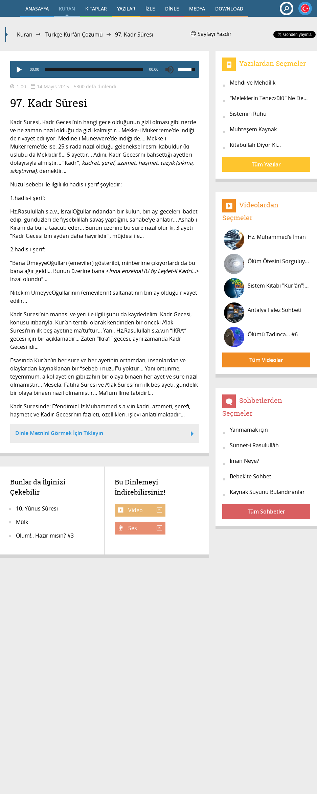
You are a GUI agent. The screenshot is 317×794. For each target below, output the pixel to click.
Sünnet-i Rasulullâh (254, 445)
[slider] (94, 69)
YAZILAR (126, 8)
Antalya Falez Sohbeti (262, 312)
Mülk (22, 522)
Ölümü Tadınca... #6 (261, 337)
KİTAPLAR (96, 8)
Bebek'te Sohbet (250, 476)
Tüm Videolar (266, 360)
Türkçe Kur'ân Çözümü (74, 34)
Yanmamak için (249, 429)
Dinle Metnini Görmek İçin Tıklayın (104, 434)
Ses (144, 528)
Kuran (24, 34)
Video (144, 510)
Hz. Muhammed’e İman (265, 239)
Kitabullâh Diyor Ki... (255, 145)
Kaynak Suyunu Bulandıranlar (267, 492)
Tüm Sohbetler (266, 511)
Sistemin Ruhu (248, 113)
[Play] (18, 69)
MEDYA (197, 8)
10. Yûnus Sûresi (37, 508)
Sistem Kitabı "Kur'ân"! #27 (267, 288)
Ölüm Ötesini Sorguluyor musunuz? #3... (267, 264)
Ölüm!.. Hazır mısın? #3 (45, 535)
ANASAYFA (37, 8)
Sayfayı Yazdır (211, 34)
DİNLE (172, 8)
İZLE (150, 8)
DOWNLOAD (229, 8)
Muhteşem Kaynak (253, 129)
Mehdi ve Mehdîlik (252, 82)
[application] (104, 69)
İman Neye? (244, 460)
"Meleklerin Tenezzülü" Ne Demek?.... (270, 98)
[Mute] (169, 69)
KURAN (67, 8)
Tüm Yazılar (266, 164)
